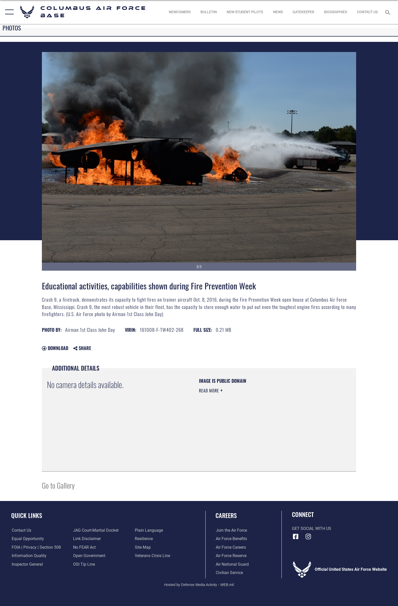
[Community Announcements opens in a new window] (208, 12)
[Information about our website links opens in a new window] (87, 538)
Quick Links (26, 515)
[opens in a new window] (303, 12)
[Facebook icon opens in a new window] (296, 536)
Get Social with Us (311, 528)
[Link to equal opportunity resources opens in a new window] (27, 538)
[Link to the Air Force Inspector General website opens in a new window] (26, 564)
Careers (226, 515)
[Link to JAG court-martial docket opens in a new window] (96, 530)
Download (55, 348)
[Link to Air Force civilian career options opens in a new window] (229, 572)
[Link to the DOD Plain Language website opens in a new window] (149, 530)
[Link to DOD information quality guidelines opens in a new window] (28, 555)
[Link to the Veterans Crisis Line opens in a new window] (152, 555)
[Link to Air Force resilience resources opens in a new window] (144, 538)
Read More (209, 391)
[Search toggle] (388, 12)
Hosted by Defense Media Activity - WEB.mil (199, 584)
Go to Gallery (58, 485)
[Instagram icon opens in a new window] (308, 536)
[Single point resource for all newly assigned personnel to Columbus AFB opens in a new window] (179, 12)
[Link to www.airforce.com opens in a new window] (231, 530)
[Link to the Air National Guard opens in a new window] (231, 564)
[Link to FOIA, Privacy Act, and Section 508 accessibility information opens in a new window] (35, 547)
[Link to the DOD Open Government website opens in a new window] (89, 555)
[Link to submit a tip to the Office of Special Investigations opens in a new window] (84, 564)
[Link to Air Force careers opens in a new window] (230, 547)
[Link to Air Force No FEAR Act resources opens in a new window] (84, 547)
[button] (8, 12)
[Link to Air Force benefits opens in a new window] (231, 538)
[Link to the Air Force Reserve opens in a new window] (230, 555)
